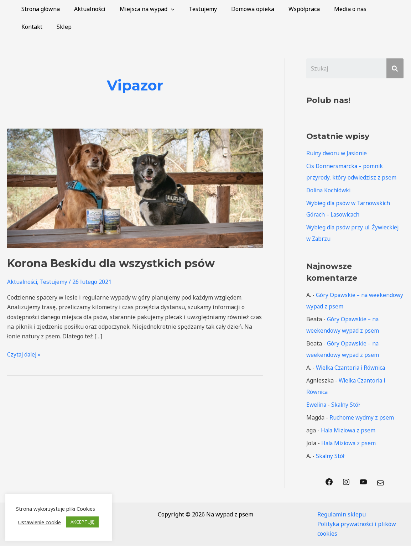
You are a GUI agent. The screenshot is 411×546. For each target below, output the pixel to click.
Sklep (27, 27)
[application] (163, 9)
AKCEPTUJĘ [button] (82, 522)
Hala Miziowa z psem (349, 431)
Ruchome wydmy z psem (361, 418)
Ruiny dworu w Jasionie (337, 153)
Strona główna (39, 9)
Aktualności (85, 9)
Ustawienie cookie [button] (39, 522)
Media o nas (332, 9)
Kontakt (369, 9)
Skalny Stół (347, 405)
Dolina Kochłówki (329, 190)
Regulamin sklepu (341, 515)
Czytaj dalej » (24, 354)
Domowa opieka (239, 9)
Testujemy (193, 9)
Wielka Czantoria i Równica (352, 368)
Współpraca (288, 9)
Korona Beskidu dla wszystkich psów (111, 263)
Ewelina (317, 405)
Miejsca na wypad (140, 9)
